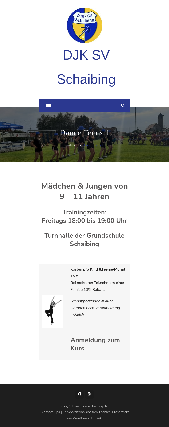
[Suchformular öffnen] (123, 105)
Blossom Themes (97, 412)
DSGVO (97, 418)
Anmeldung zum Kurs (95, 344)
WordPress (81, 418)
